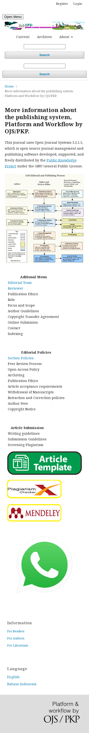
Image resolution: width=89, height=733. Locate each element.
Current (22, 37)
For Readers (15, 631)
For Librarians (17, 645)
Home (9, 86)
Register (62, 3)
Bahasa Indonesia (22, 684)
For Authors (15, 638)
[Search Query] (45, 46)
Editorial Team (20, 282)
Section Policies (21, 358)
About (64, 37)
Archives (44, 37)
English (13, 677)
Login (77, 3)
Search (44, 55)
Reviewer (15, 288)
